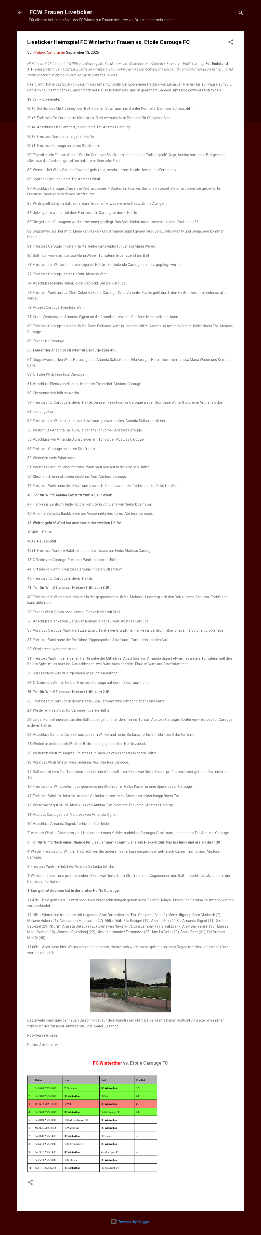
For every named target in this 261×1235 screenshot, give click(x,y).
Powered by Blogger (130, 1222)
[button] (231, 43)
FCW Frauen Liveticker (61, 12)
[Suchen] (241, 14)
